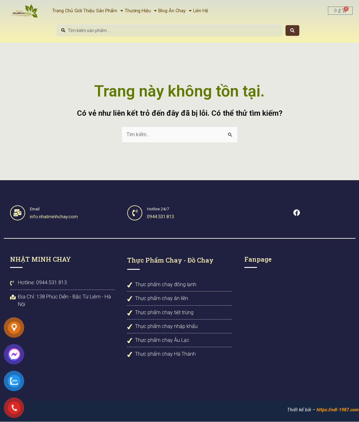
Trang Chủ (62, 11)
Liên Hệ (200, 11)
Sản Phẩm (109, 10)
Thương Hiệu (141, 10)
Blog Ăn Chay (175, 10)
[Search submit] (292, 30)
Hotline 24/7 (159, 209)
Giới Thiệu (84, 11)
